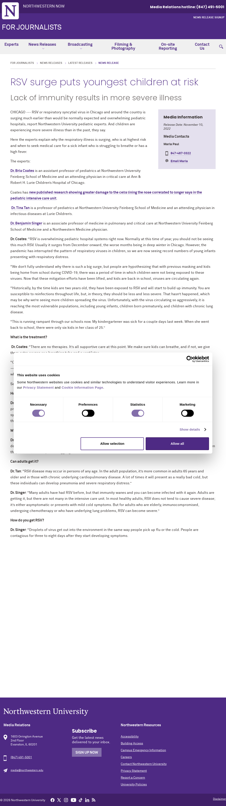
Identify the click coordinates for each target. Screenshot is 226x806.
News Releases (42, 46)
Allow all (177, 443)
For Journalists (32, 27)
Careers (126, 757)
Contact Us (202, 47)
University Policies (134, 784)
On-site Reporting (168, 47)
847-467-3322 (181, 153)
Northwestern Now (44, 6)
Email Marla (179, 161)
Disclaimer (219, 799)
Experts (11, 45)
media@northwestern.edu (27, 770)
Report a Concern (133, 777)
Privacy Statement (134, 770)
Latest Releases (80, 63)
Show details (190, 429)
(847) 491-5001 (21, 757)
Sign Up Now (86, 752)
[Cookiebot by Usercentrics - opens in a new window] (189, 359)
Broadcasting (80, 46)
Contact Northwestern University (144, 764)
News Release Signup (208, 17)
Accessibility (130, 736)
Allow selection (112, 443)
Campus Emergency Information (143, 750)
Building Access (132, 743)
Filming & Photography (123, 47)
